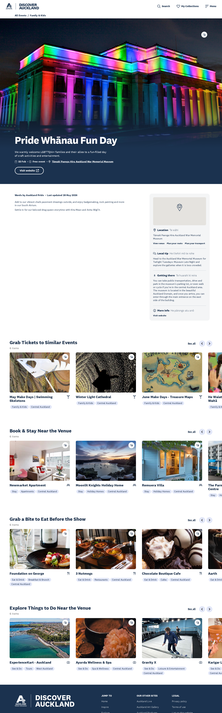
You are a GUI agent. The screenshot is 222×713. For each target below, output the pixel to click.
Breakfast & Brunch (38, 579)
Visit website (29, 170)
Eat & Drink (18, 579)
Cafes (164, 579)
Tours (29, 668)
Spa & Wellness (100, 668)
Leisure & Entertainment (171, 668)
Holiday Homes (95, 491)
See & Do (17, 668)
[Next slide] (209, 344)
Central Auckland (40, 406)
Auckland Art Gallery (148, 707)
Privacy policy (179, 701)
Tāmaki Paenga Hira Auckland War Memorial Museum (82, 161)
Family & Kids (19, 406)
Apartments (27, 491)
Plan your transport (195, 243)
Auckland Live (144, 701)
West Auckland (44, 668)
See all (192, 343)
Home (104, 701)
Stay (14, 491)
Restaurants (101, 579)
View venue (158, 243)
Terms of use (179, 707)
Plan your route (174, 243)
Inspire (105, 707)
